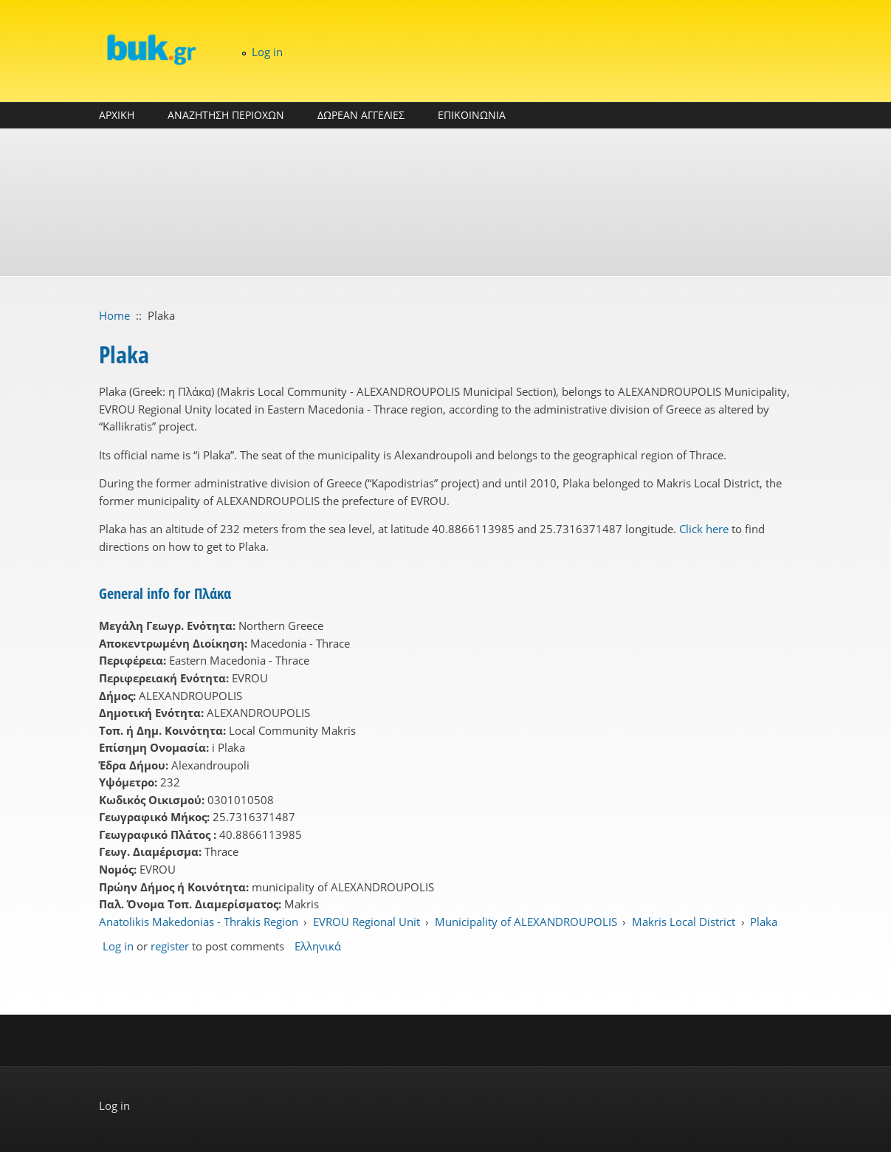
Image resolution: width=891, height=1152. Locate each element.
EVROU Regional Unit (366, 921)
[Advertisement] (446, 202)
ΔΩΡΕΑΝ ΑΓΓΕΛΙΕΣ (361, 115)
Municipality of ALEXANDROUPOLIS (526, 921)
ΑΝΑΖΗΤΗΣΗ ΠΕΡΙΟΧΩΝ (226, 115)
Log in (267, 51)
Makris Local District (683, 921)
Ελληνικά (318, 946)
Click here (704, 528)
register (170, 946)
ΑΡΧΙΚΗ (116, 115)
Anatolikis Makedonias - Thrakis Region (198, 921)
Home (114, 315)
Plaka (763, 921)
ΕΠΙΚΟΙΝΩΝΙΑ (472, 115)
